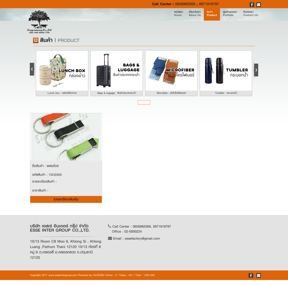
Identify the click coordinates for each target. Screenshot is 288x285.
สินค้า (189, 20)
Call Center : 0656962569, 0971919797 (139, 226)
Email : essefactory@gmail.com (134, 238)
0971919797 (209, 4)
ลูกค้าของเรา (216, 20)
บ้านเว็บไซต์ (98, 275)
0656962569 (185, 4)
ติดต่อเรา (246, 20)
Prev (32, 69)
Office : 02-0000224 (127, 231)
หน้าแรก (141, 20)
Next (255, 69)
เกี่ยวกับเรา (164, 20)
